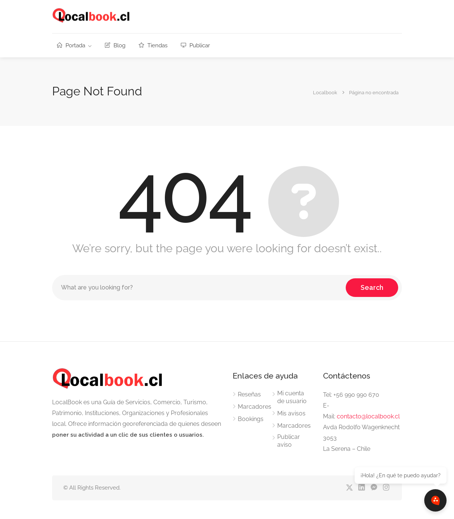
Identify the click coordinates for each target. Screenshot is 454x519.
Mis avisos (291, 413)
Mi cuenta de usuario (292, 397)
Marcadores (254, 406)
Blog (115, 45)
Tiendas (153, 45)
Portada (71, 45)
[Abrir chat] (435, 500)
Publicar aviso (288, 440)
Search (372, 287)
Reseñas (249, 394)
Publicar (195, 45)
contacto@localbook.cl (368, 416)
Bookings (250, 419)
